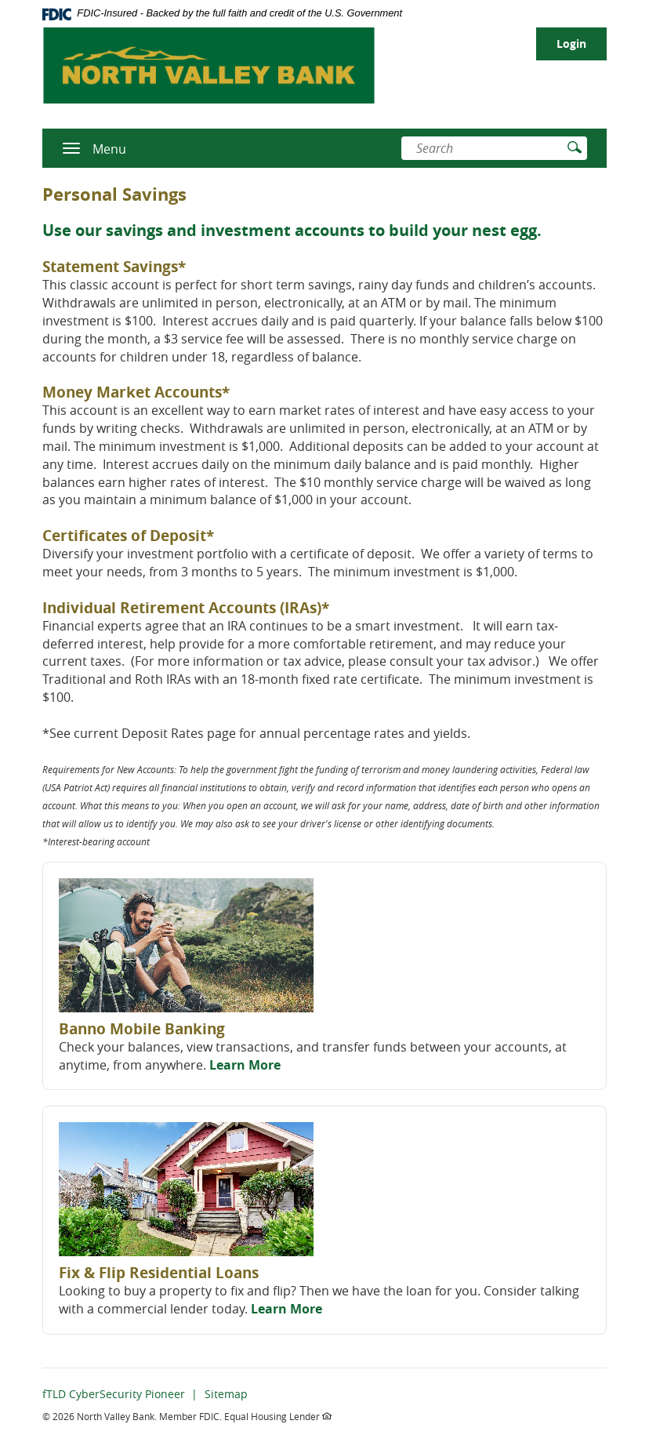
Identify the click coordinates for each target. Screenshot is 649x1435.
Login (571, 43)
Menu (109, 149)
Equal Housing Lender (278, 1416)
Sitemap (226, 1393)
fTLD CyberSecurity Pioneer (113, 1393)
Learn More (245, 1065)
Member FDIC (189, 1416)
